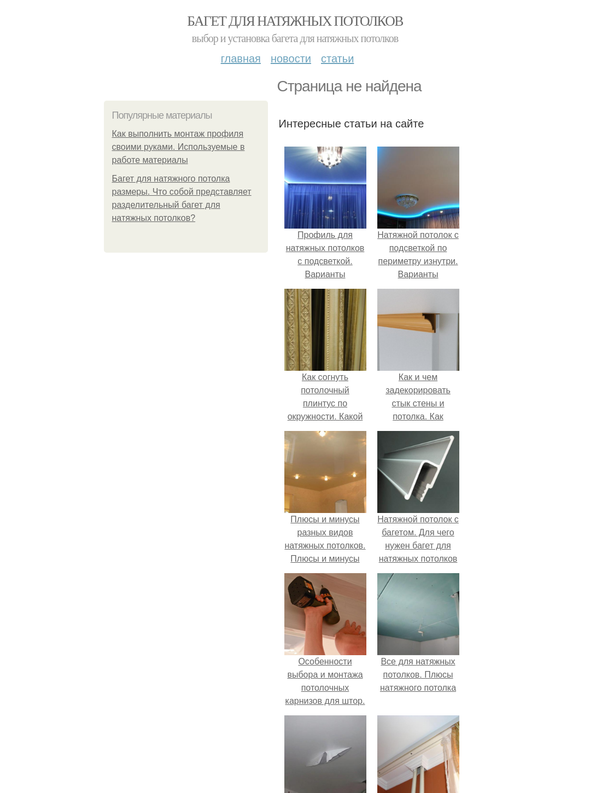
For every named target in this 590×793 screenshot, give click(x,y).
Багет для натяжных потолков (294, 21)
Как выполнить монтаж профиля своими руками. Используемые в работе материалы (178, 147)
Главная (241, 59)
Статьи (337, 59)
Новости (291, 59)
